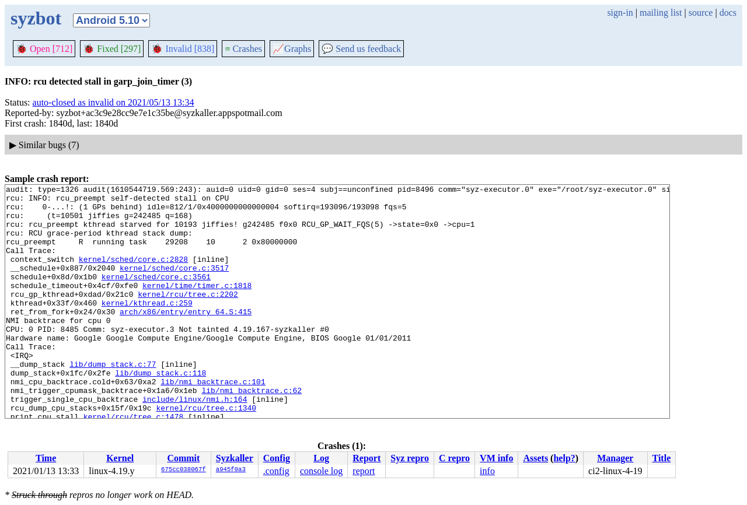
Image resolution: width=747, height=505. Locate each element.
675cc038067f (183, 470)
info (487, 471)
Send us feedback (361, 49)
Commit (183, 458)
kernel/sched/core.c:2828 (133, 274)
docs (728, 12)
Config (276, 458)
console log (321, 471)
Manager (615, 458)
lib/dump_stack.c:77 (112, 400)
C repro (454, 458)
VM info (496, 458)
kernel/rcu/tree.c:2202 (188, 316)
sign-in (620, 12)
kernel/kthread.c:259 (147, 327)
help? (564, 458)
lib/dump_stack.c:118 (160, 411)
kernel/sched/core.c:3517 (174, 285)
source (701, 12)
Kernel (120, 458)
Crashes (243, 49)
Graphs (292, 49)
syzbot (36, 18)
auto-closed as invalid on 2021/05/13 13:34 (113, 102)
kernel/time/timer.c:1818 (197, 306)
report (363, 471)
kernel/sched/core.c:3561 (156, 295)
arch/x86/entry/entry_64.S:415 (186, 337)
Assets (535, 458)
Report (366, 458)
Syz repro (409, 458)
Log (321, 458)
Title (661, 458)
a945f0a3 (231, 470)
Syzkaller (234, 458)
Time (46, 458)
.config (276, 471)
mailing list (661, 12)
